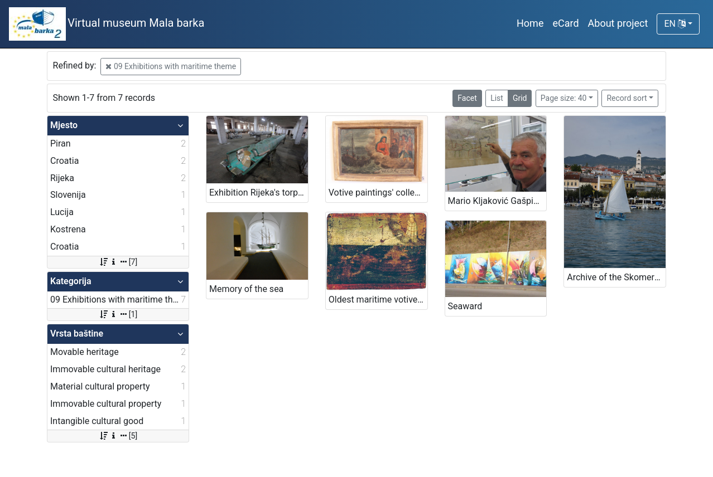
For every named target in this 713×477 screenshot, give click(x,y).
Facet (466, 98)
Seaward (465, 306)
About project (618, 23)
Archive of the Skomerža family (616, 277)
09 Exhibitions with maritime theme (170, 66)
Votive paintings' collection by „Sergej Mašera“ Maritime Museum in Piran (378, 192)
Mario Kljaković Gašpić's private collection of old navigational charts (497, 201)
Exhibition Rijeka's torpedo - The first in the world (258, 192)
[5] (118, 435)
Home (530, 23)
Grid (520, 98)
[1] (118, 314)
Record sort (626, 98)
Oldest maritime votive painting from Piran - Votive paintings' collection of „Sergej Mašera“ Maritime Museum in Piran (378, 299)
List (496, 98)
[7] (118, 261)
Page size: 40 (564, 98)
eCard (565, 23)
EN (674, 23)
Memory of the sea (246, 289)
